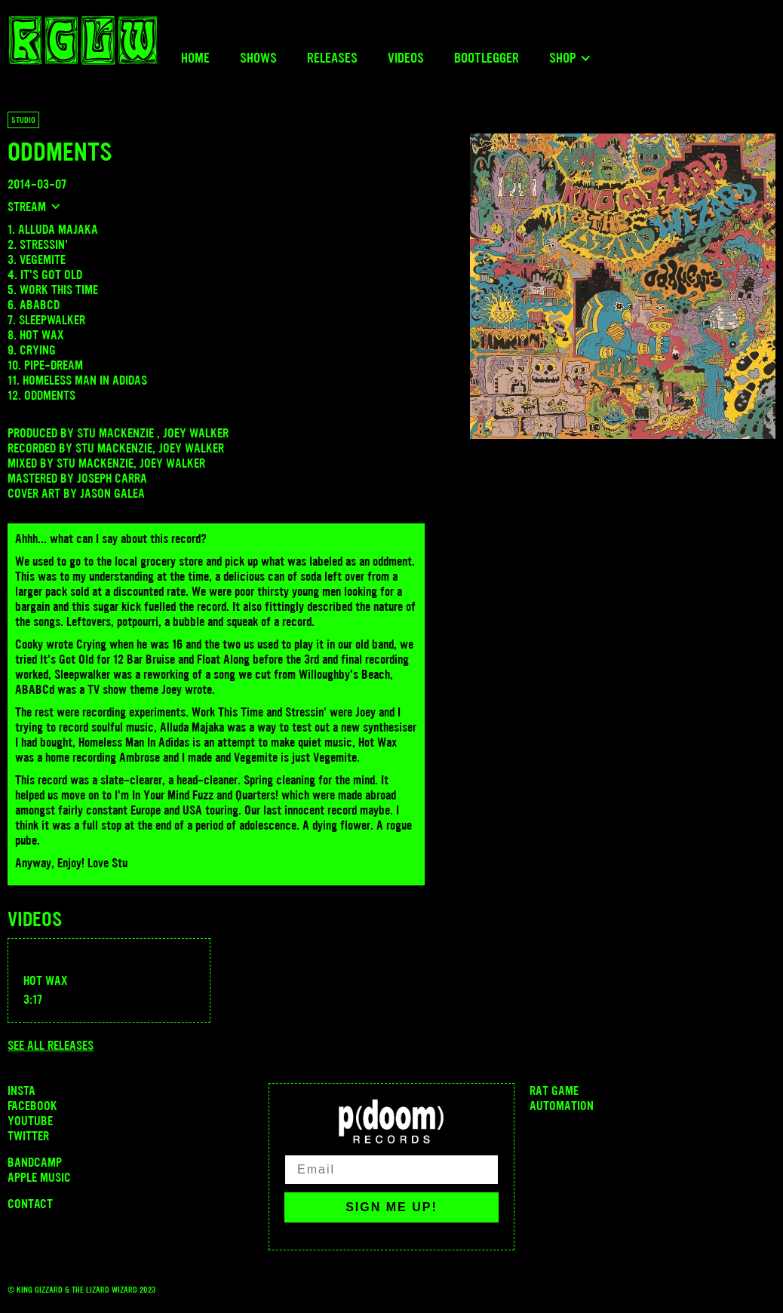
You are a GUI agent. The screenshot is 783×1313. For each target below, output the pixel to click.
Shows (258, 58)
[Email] (391, 1170)
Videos (406, 58)
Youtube (30, 1120)
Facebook (32, 1105)
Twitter (28, 1135)
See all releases (51, 1045)
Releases (332, 58)
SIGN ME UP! (391, 1207)
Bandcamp (35, 1162)
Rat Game (554, 1090)
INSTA (21, 1090)
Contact (30, 1203)
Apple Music (39, 1177)
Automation (562, 1105)
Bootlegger (486, 58)
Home (195, 58)
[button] (570, 58)
